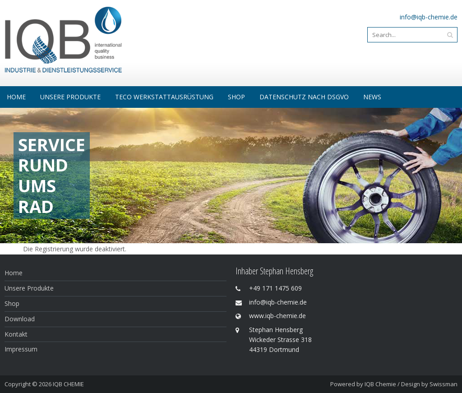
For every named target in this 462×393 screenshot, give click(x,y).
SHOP (236, 96)
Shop (12, 303)
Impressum (21, 349)
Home (16, 96)
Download (20, 318)
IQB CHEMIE (68, 384)
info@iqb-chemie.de (428, 17)
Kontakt (16, 334)
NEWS (372, 96)
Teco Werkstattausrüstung (164, 96)
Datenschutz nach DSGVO (304, 96)
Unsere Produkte (70, 96)
